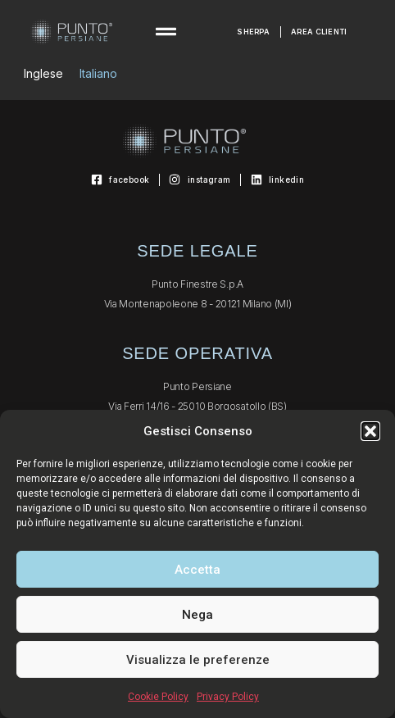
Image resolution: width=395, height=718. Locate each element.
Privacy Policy (228, 696)
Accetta (197, 569)
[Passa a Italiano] (98, 73)
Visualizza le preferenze (198, 659)
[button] (370, 431)
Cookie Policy (158, 696)
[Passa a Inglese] (43, 73)
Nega (197, 614)
